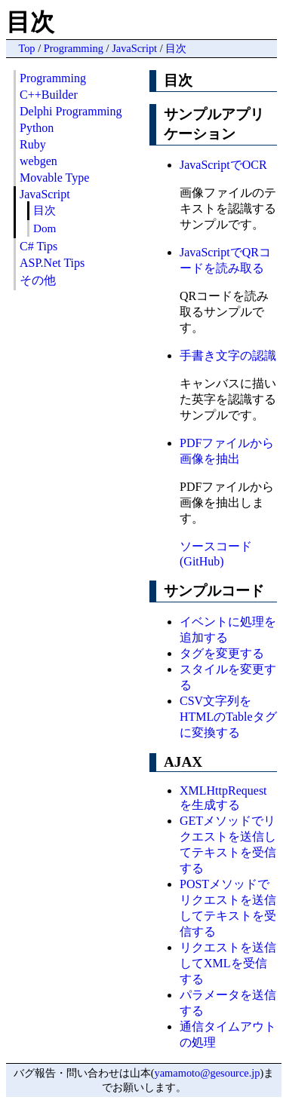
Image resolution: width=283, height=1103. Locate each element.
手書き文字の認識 (228, 355)
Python (37, 127)
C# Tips (38, 246)
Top (26, 48)
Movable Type (54, 177)
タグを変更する (222, 653)
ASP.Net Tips (52, 262)
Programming (73, 48)
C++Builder (49, 94)
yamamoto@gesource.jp (207, 1073)
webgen (38, 161)
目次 (175, 48)
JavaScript (134, 48)
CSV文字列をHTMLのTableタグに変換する (228, 716)
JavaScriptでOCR (223, 164)
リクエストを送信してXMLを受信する (228, 963)
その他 (38, 280)
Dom (44, 228)
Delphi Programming (71, 111)
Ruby (33, 144)
